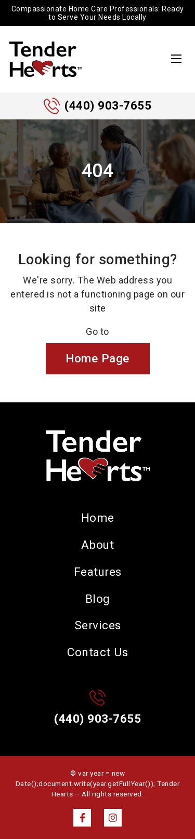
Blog (97, 598)
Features (98, 571)
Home (97, 517)
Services (97, 625)
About (97, 544)
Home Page (97, 358)
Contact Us (97, 652)
